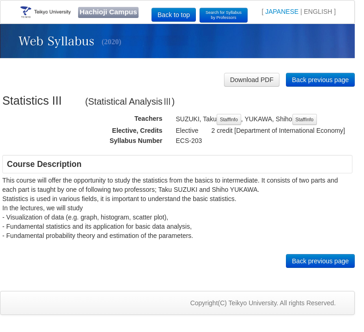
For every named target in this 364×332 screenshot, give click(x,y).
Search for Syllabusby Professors (224, 15)
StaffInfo (229, 119)
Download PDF (251, 79)
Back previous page (320, 79)
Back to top (174, 14)
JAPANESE (281, 11)
